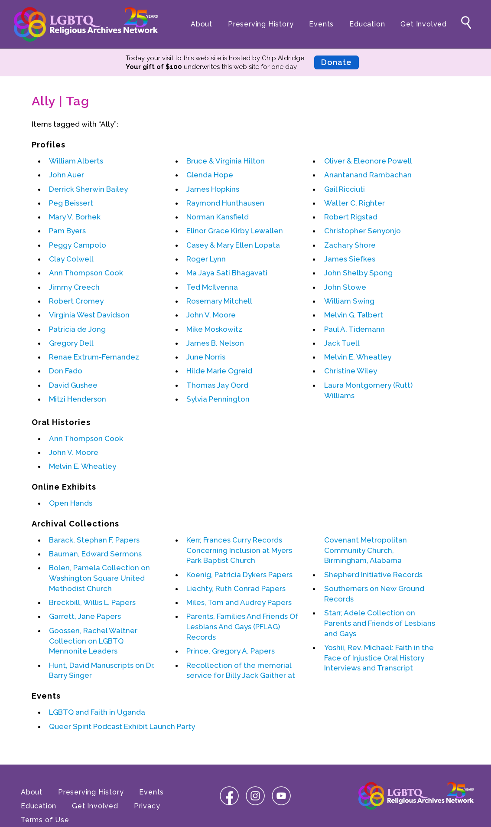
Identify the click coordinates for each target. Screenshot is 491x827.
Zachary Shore (350, 245)
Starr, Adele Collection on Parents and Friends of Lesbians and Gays (379, 623)
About (201, 24)
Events (321, 24)
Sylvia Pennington (218, 399)
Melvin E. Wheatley (357, 357)
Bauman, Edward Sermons (95, 553)
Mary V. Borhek (75, 216)
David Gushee (73, 385)
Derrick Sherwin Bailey (88, 189)
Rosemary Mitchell (219, 301)
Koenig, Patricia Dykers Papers (239, 574)
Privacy (147, 806)
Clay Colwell (71, 259)
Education (367, 24)
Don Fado (65, 370)
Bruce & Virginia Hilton (225, 161)
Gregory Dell (71, 343)
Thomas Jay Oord (217, 385)
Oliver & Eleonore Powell (368, 161)
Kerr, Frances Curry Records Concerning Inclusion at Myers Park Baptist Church (239, 550)
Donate (336, 62)
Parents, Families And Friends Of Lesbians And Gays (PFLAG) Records (242, 626)
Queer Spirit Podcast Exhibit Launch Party (122, 726)
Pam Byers (67, 230)
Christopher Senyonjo (362, 230)
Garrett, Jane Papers (85, 616)
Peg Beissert (71, 203)
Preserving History (260, 24)
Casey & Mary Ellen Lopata (233, 245)
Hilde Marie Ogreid (219, 370)
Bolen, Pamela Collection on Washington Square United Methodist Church (99, 578)
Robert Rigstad (350, 216)
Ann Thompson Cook (86, 272)
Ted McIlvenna (212, 287)
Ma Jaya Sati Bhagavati (226, 272)
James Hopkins (212, 189)
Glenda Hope (209, 174)
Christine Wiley (350, 370)
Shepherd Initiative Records (373, 574)
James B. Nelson (215, 343)
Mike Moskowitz (214, 329)
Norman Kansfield (217, 216)
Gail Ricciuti (344, 189)
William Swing (349, 301)
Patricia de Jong (77, 329)
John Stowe (345, 287)
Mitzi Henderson (77, 399)
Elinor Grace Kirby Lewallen (234, 230)
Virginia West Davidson (89, 315)
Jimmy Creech (74, 287)
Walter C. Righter (354, 203)
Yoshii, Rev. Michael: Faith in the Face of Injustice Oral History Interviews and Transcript (379, 658)
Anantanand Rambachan (368, 174)
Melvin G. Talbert (353, 315)
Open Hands (70, 503)
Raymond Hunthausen (225, 203)
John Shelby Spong (358, 272)
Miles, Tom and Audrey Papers (239, 602)
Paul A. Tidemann (354, 329)
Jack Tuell (342, 343)
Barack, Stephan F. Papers (94, 540)
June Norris (205, 357)
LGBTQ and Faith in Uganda (97, 712)
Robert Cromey (76, 301)
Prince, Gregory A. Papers (230, 651)
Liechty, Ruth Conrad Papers (236, 588)
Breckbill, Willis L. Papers (92, 602)
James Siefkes (349, 259)
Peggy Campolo (77, 245)
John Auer (66, 174)
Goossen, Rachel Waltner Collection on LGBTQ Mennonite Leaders (93, 641)
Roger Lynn (206, 259)
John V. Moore (211, 315)
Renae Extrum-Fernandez (94, 357)
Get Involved (423, 24)
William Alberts (76, 161)
